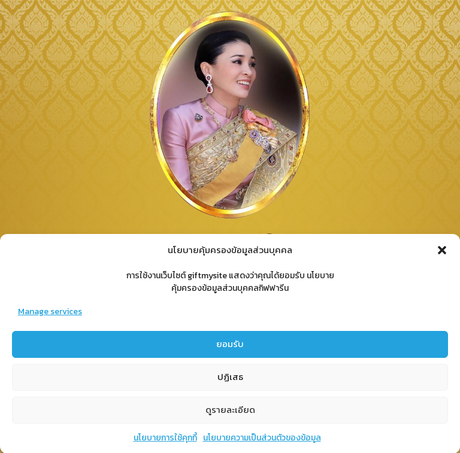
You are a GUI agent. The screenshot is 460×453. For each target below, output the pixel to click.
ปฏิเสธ (230, 378)
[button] (442, 252)
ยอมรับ (230, 345)
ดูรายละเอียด (230, 411)
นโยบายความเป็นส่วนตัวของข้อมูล (262, 439)
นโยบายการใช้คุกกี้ (165, 439)
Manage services (50, 313)
